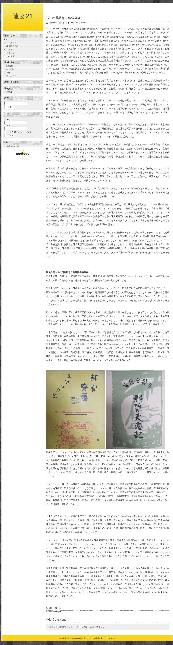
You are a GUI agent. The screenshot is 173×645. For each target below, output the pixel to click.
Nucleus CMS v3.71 (74, 638)
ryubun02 (82, 23)
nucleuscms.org (12, 146)
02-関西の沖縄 (12, 46)
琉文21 (23, 16)
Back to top (111, 638)
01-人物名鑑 (11, 43)
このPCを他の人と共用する (20, 132)
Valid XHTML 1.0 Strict (90, 638)
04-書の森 (60, 23)
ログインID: (9, 119)
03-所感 (9, 49)
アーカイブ (11, 76)
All (7, 39)
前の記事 (10, 66)
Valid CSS (102, 638)
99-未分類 (10, 56)
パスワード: (9, 125)
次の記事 (10, 69)
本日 (8, 73)
